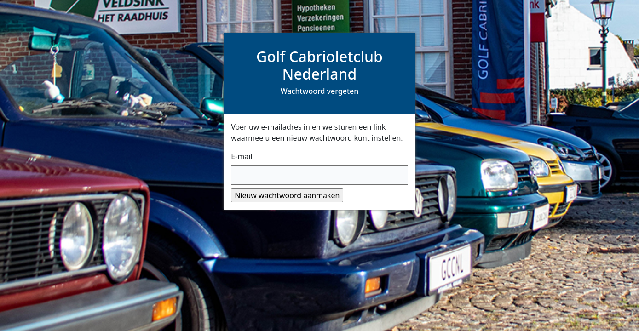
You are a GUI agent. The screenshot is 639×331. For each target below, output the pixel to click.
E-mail (241, 156)
